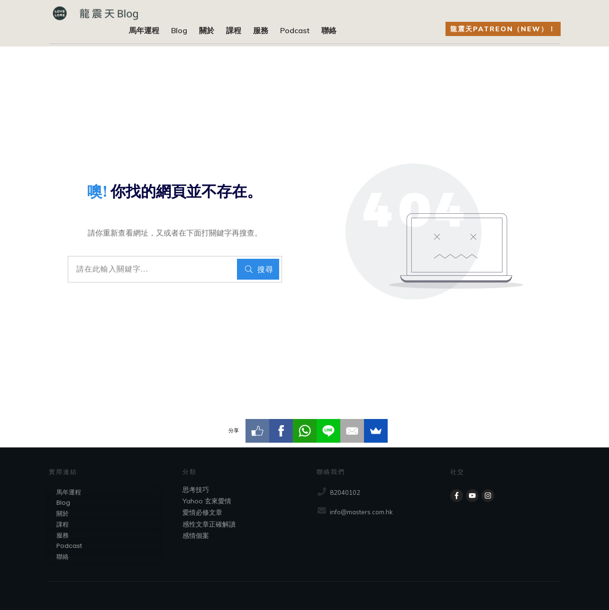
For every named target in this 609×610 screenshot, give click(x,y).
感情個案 (195, 535)
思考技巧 (195, 489)
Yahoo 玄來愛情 (206, 501)
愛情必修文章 (202, 512)
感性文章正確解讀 (209, 524)
